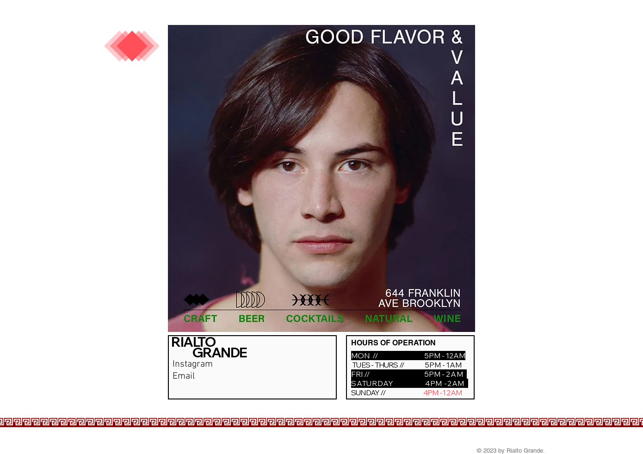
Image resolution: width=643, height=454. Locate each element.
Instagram (193, 364)
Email (184, 376)
